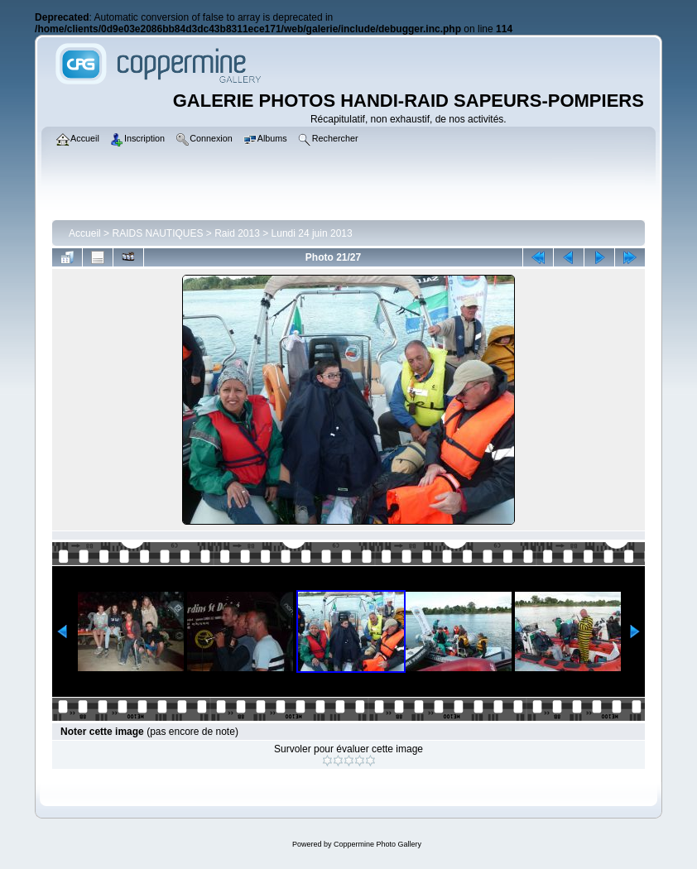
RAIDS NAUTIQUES (157, 233)
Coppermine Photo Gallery (377, 844)
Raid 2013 (237, 233)
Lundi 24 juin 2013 (312, 233)
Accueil (85, 233)
